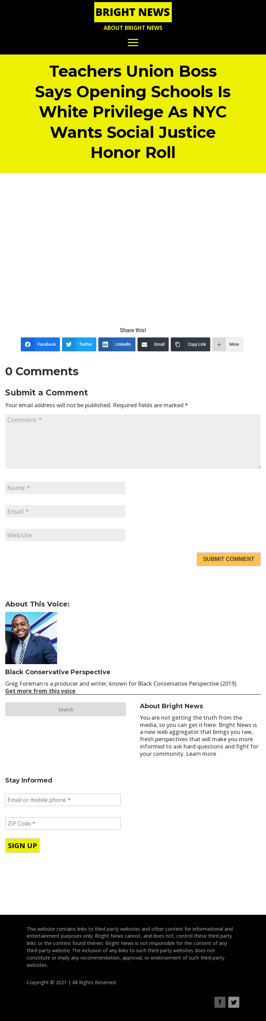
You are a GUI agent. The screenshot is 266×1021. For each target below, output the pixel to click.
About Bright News (133, 28)
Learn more (201, 754)
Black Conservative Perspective (57, 672)
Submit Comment (228, 559)
